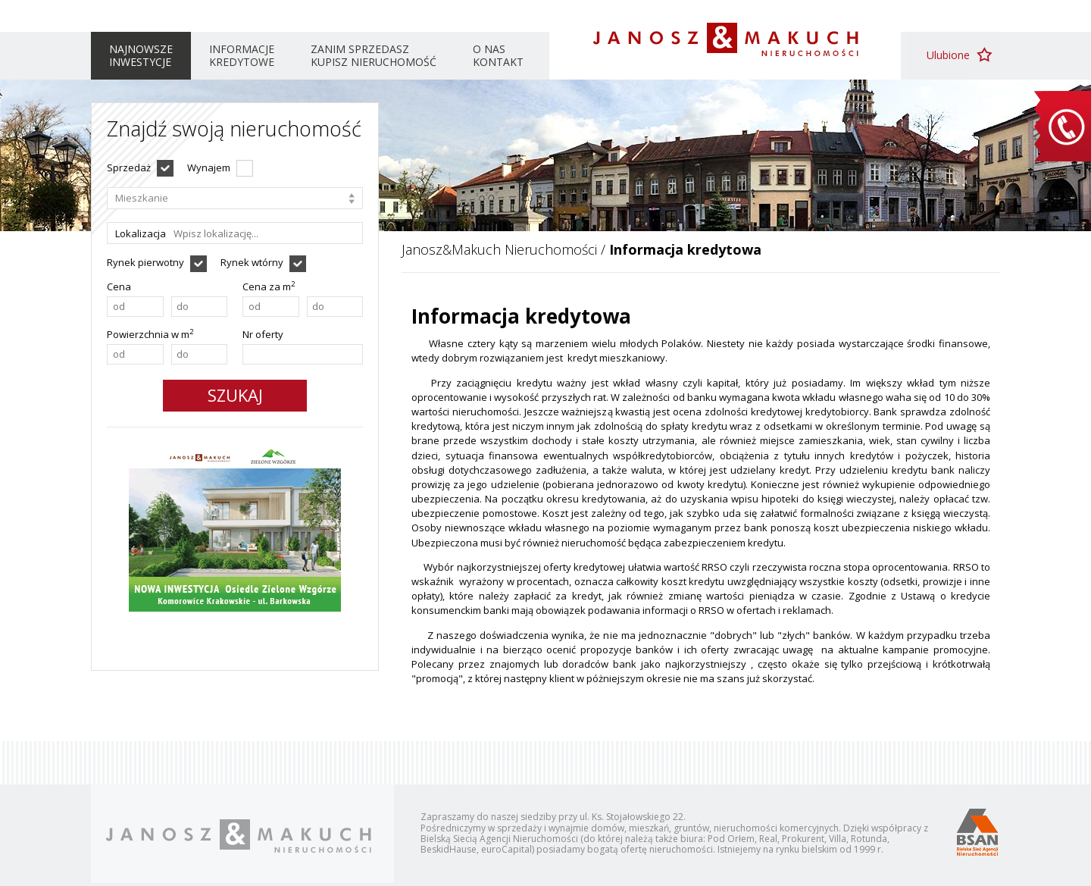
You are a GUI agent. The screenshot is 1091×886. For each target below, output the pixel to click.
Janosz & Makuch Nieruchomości (725, 40)
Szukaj (235, 395)
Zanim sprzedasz (373, 55)
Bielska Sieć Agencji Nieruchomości (977, 831)
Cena (119, 286)
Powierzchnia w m (150, 334)
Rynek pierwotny (145, 262)
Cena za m (268, 286)
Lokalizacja (140, 233)
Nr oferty (262, 334)
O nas (498, 55)
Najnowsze (141, 55)
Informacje (241, 55)
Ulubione (948, 55)
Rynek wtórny (251, 262)
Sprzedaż (129, 167)
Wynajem (208, 167)
